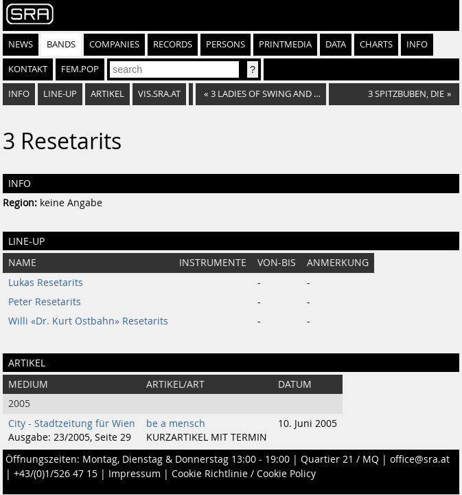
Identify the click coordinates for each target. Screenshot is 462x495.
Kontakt (27, 69)
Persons (225, 44)
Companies (114, 44)
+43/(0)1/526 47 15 (55, 474)
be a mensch (175, 423)
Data (335, 44)
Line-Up (60, 94)
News (20, 44)
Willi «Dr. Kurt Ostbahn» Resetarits (88, 321)
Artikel (107, 94)
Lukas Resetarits (45, 282)
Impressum (134, 474)
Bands (61, 44)
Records (172, 44)
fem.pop (80, 69)
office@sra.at (420, 459)
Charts (376, 44)
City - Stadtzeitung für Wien (71, 423)
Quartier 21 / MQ (340, 459)
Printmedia (285, 44)
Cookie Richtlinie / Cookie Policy (244, 474)
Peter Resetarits (44, 302)
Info (417, 44)
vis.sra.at (159, 94)
